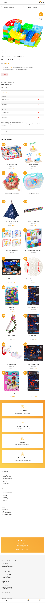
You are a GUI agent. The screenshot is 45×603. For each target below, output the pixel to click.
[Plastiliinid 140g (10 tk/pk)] (33, 209)
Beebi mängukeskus (11, 364)
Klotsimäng (11, 307)
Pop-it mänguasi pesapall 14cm (33, 278)
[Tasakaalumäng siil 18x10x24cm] (11, 181)
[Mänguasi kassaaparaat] (11, 152)
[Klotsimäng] (11, 295)
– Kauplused (4, 493)
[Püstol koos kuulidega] (11, 266)
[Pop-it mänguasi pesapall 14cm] (33, 266)
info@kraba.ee (8, 514)
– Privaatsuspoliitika (6, 476)
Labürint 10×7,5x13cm (33, 164)
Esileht (2, 56)
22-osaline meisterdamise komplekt (33, 250)
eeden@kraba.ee (8, 588)
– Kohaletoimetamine (7, 478)
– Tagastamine (5, 483)
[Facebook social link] (4, 87)
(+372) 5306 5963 (8, 565)
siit (5, 125)
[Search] (12, 7)
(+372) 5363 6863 (24, 545)
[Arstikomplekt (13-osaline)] (33, 181)
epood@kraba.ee (23, 547)
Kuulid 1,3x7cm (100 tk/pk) (33, 364)
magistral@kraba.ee (9, 566)
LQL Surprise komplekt (11, 393)
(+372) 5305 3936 (8, 598)
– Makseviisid (5, 480)
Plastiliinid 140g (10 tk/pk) (33, 221)
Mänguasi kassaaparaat (11, 164)
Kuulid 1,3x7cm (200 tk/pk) (33, 307)
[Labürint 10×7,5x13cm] (33, 152)
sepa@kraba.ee (8, 577)
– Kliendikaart (5, 495)
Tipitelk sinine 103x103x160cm (12, 221)
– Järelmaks (4, 481)
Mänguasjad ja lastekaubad (12, 56)
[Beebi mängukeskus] (11, 352)
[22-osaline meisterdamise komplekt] (33, 238)
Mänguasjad (22, 56)
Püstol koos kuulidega (11, 278)
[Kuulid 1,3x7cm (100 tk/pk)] (33, 352)
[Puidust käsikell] (11, 323)
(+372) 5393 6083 (8, 587)
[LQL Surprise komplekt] (11, 381)
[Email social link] (6, 87)
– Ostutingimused (6, 475)
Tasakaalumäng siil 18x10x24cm (11, 193)
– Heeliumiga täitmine (7, 492)
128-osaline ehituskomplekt (11, 250)
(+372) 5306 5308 (8, 576)
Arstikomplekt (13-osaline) (33, 193)
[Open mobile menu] (4, 2)
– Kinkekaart (4, 497)
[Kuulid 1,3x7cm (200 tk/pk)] (33, 295)
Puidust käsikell (11, 335)
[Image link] (22, 526)
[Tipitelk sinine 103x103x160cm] (11, 209)
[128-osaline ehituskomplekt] (11, 238)
